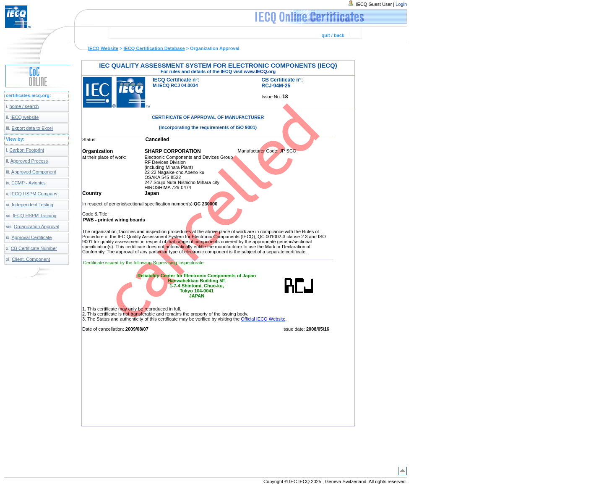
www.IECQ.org (260, 71)
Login (401, 4)
